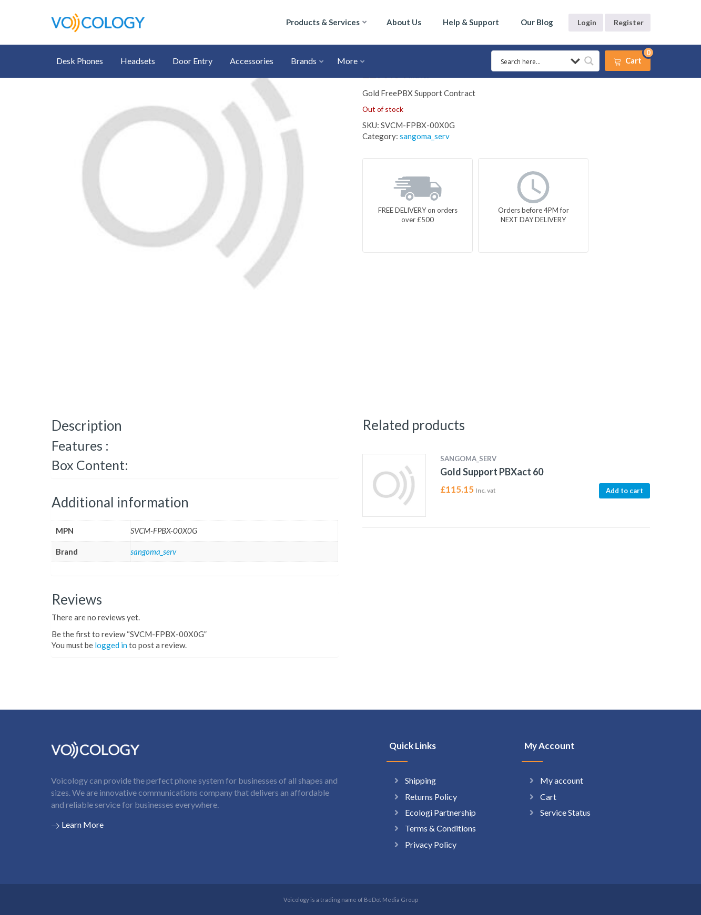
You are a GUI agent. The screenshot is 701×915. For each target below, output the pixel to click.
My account (561, 780)
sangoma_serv (425, 136)
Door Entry (192, 61)
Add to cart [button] (624, 490)
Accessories (251, 61)
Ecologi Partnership (440, 812)
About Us (404, 22)
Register (629, 22)
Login (586, 22)
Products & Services (323, 22)
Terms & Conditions (440, 828)
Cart (548, 797)
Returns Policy (431, 797)
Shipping (420, 780)
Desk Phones (79, 61)
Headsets (137, 61)
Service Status (565, 812)
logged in (111, 645)
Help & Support (471, 22)
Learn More (77, 824)
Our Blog (537, 22)
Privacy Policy (430, 844)
